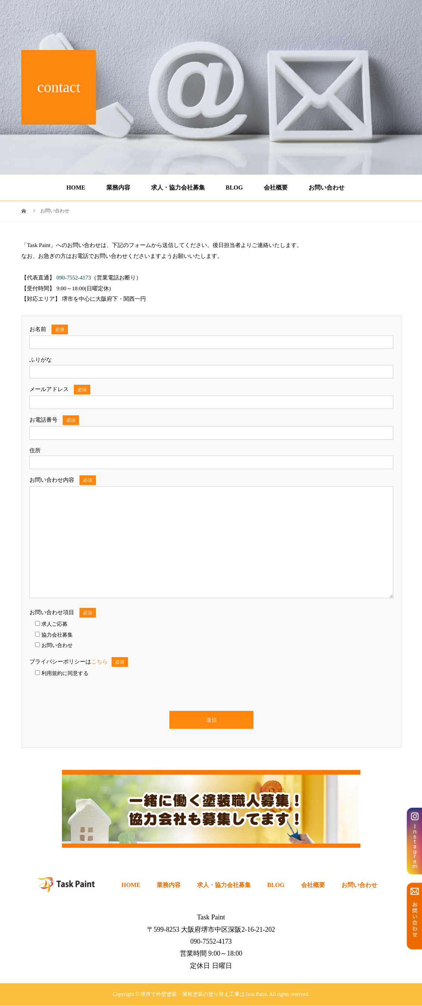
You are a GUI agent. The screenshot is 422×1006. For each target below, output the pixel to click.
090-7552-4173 (379, 14)
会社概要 (276, 187)
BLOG (234, 187)
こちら (99, 662)
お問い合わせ (326, 187)
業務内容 (118, 187)
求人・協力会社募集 (178, 187)
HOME (75, 187)
